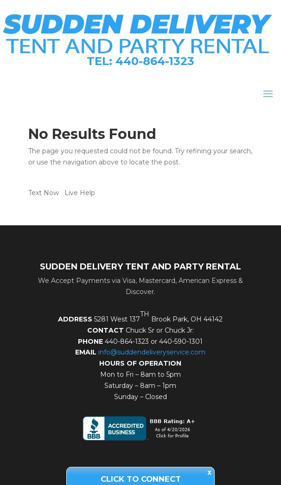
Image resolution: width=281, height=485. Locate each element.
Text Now (43, 193)
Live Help (79, 193)
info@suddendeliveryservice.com (151, 352)
